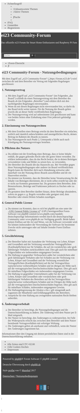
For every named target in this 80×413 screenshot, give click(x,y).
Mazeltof (26, 370)
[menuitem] (25, 9)
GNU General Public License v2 (24, 211)
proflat (11, 370)
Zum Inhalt (6, 47)
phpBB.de (36, 364)
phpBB (18, 359)
